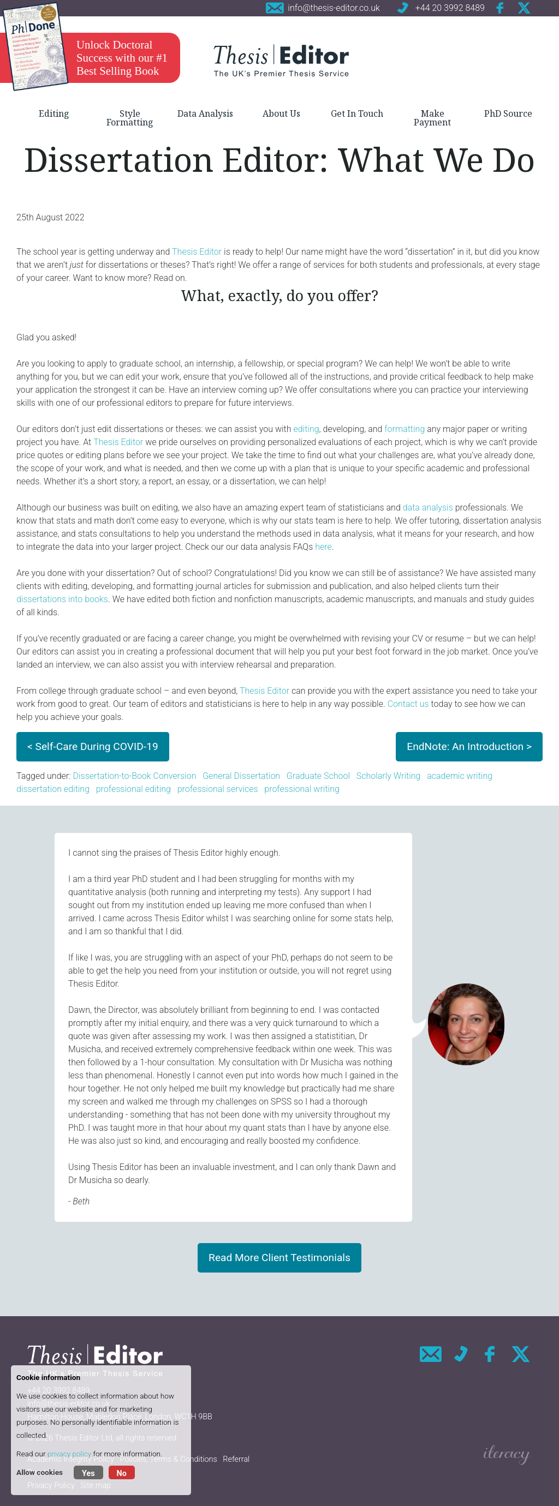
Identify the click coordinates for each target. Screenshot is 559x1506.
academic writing (459, 776)
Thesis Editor (197, 252)
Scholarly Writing (388, 776)
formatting (404, 429)
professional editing (133, 789)
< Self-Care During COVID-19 (92, 746)
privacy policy (69, 1453)
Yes (88, 1473)
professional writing (302, 789)
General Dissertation (241, 776)
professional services (217, 789)
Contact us (408, 704)
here (323, 547)
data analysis (428, 507)
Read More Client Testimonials (279, 1257)
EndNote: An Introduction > (469, 746)
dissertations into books (62, 599)
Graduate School (318, 776)
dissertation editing (53, 789)
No (122, 1473)
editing (306, 429)
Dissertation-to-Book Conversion (134, 776)
